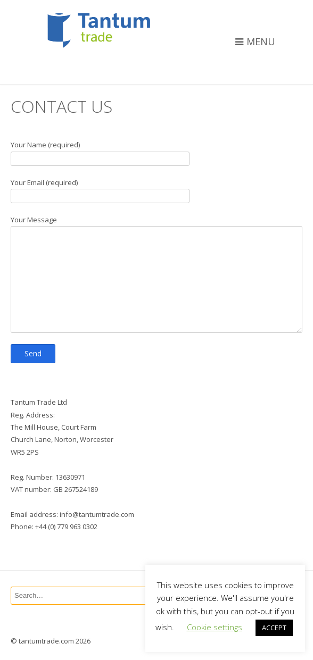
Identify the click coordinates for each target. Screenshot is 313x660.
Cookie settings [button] (214, 627)
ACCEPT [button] (274, 627)
